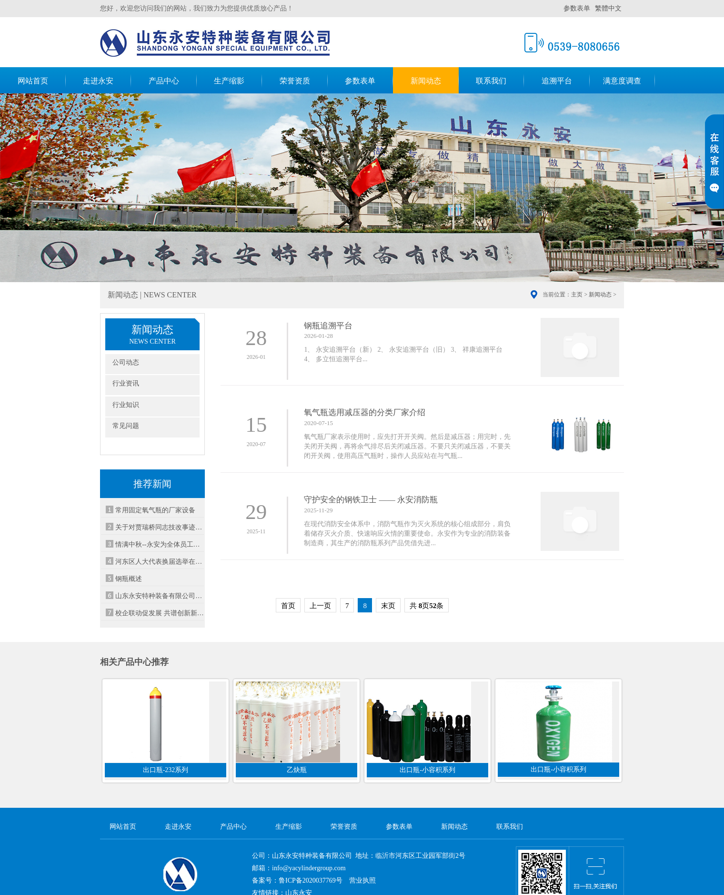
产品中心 (164, 81)
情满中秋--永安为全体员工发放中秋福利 (159, 544)
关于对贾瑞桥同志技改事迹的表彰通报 (159, 527)
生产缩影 (229, 81)
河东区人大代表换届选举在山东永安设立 (159, 561)
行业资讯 (125, 383)
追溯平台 (557, 81)
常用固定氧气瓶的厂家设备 (155, 510)
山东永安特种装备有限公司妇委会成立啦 (159, 596)
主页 (577, 294)
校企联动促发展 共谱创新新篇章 (159, 613)
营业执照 (362, 880)
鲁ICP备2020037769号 (310, 880)
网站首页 (33, 81)
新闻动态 (426, 81)
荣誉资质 (295, 81)
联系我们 (491, 81)
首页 (288, 606)
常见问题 (125, 425)
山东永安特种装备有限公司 (215, 41)
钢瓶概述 (128, 578)
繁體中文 (608, 8)
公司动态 (125, 362)
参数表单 (576, 8)
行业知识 (125, 404)
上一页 (320, 606)
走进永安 (98, 81)
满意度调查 (622, 81)
